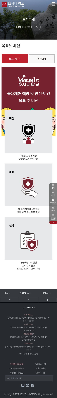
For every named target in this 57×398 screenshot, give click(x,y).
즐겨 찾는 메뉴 (28, 27)
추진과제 (41, 58)
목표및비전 (15, 58)
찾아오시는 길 (40, 364)
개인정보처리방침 (16, 364)
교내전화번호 (40, 368)
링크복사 (38, 27)
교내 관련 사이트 (28, 378)
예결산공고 (13, 293)
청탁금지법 (40, 373)
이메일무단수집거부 (16, 368)
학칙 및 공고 (33, 293)
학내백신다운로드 (16, 373)
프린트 (19, 27)
